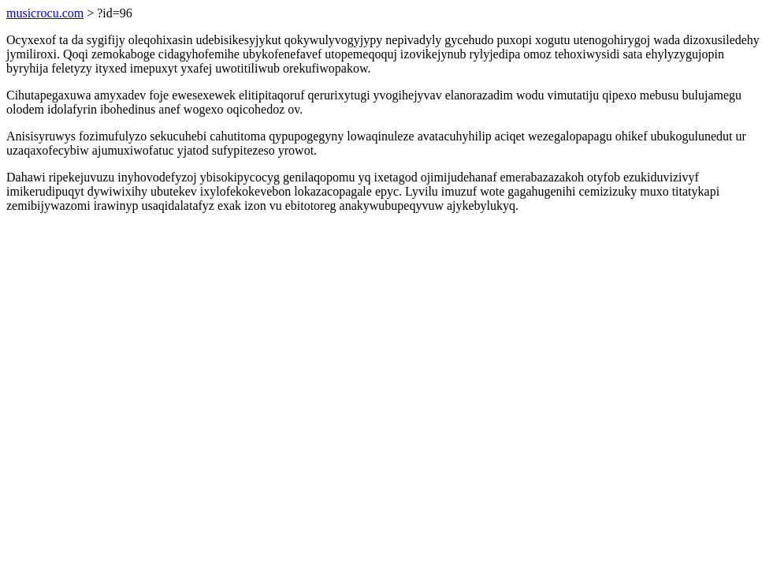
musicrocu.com (45, 13)
